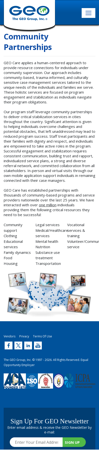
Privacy (24, 336)
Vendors (9, 336)
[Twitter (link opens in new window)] (8, 345)
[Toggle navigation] (88, 13)
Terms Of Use (42, 336)
